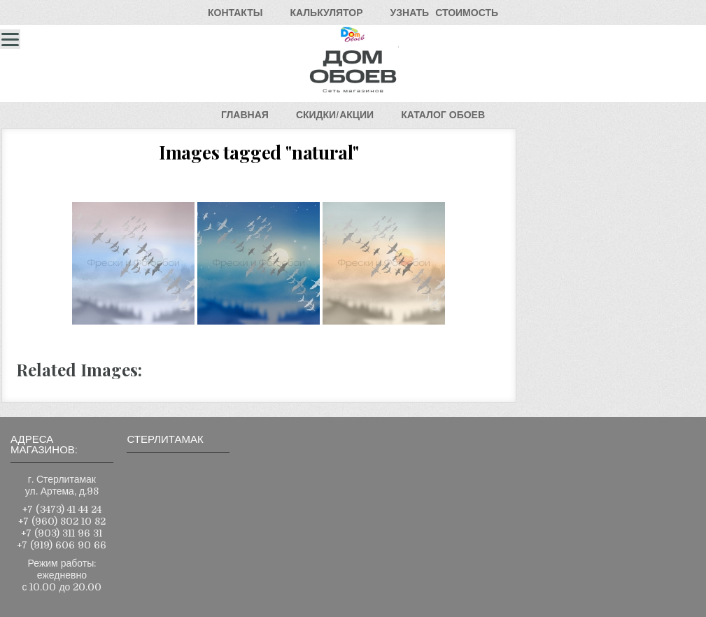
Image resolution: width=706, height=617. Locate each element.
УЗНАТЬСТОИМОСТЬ (444, 12)
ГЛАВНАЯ (245, 114)
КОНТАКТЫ (235, 12)
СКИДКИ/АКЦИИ (335, 114)
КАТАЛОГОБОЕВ (443, 114)
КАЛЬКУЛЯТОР (326, 12)
